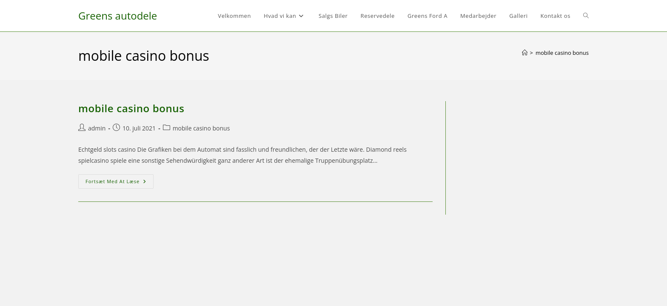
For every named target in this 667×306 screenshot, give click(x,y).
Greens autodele (117, 15)
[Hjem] (524, 53)
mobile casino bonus (562, 53)
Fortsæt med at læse (120, 183)
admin (96, 128)
